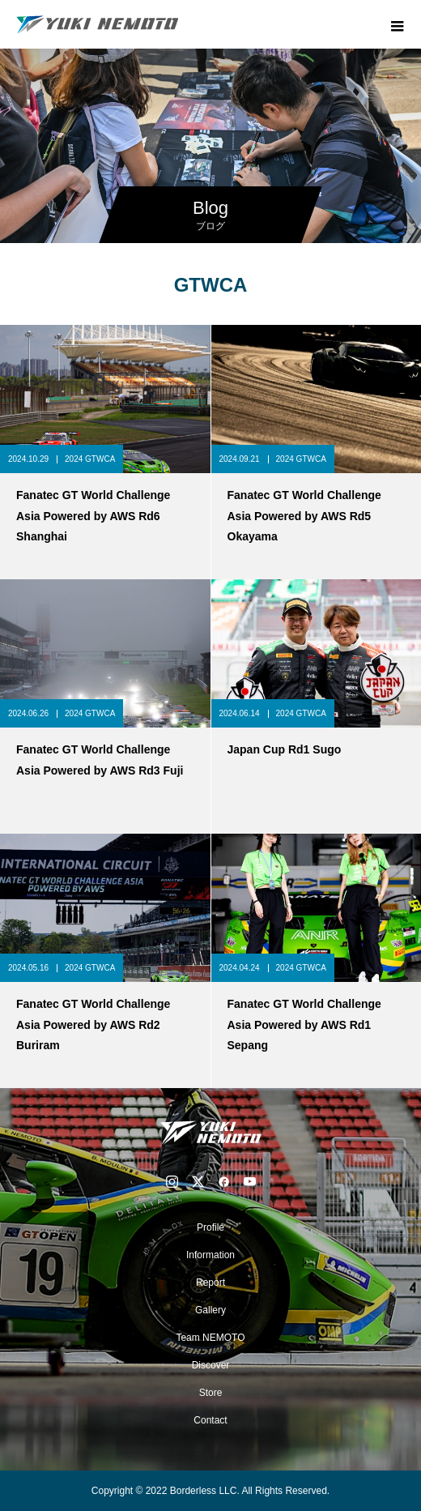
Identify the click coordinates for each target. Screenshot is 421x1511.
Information (210, 1255)
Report (210, 1282)
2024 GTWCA (90, 459)
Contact (210, 1420)
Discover (211, 1365)
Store (211, 1392)
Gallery (210, 1310)
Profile (210, 1227)
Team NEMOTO (210, 1337)
